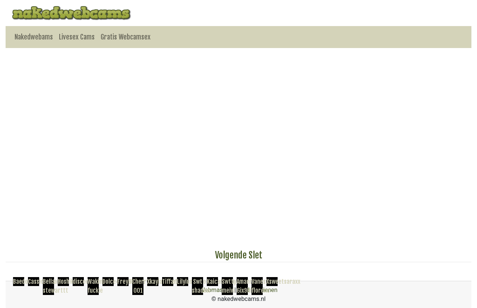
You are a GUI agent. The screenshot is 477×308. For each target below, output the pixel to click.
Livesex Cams (77, 37)
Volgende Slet (238, 255)
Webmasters (216, 289)
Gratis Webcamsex (126, 37)
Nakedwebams (34, 37)
